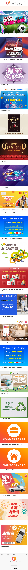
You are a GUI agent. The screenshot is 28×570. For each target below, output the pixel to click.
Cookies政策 (9, 561)
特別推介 (12, 8)
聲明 (23, 561)
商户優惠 (16, 8)
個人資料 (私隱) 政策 (19, 561)
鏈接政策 (13, 561)
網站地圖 (5, 561)
